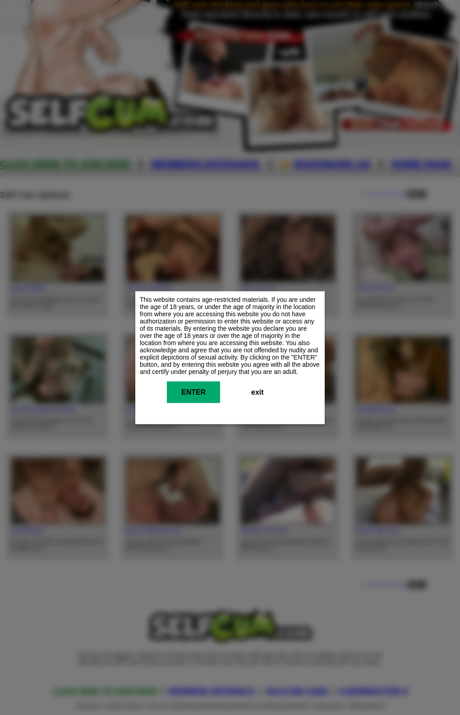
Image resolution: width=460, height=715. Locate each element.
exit (257, 392)
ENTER (193, 392)
